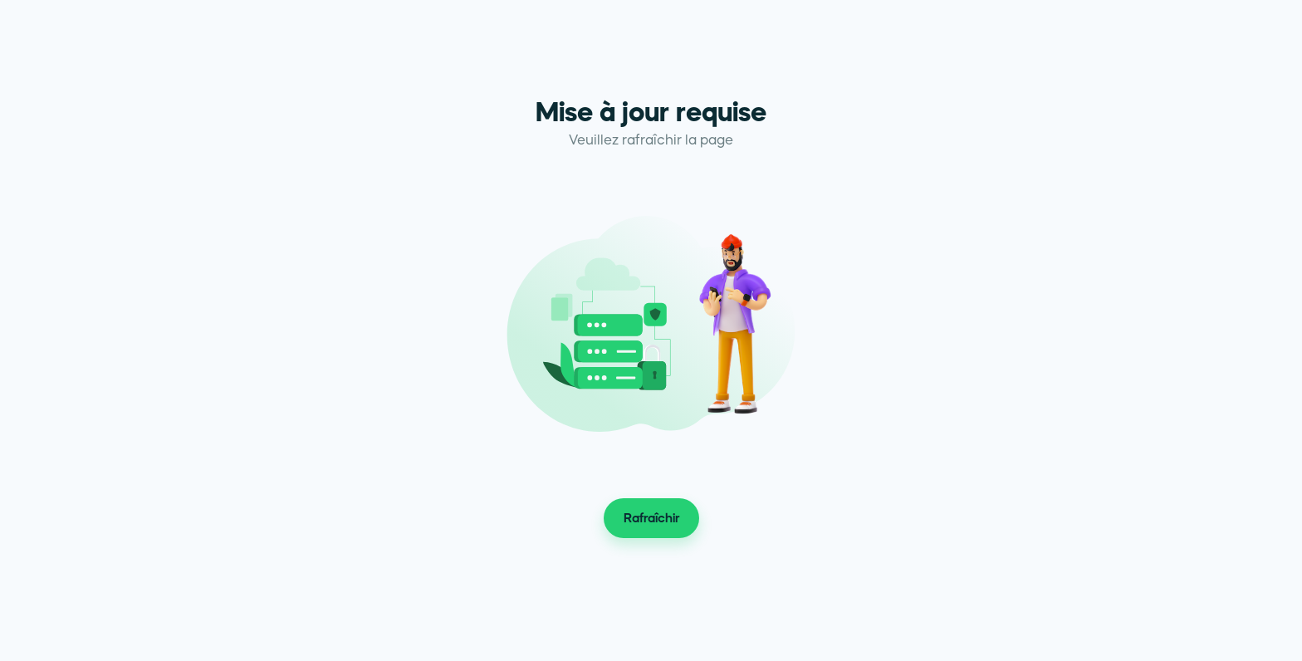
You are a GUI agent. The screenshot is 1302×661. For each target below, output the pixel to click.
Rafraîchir (651, 518)
